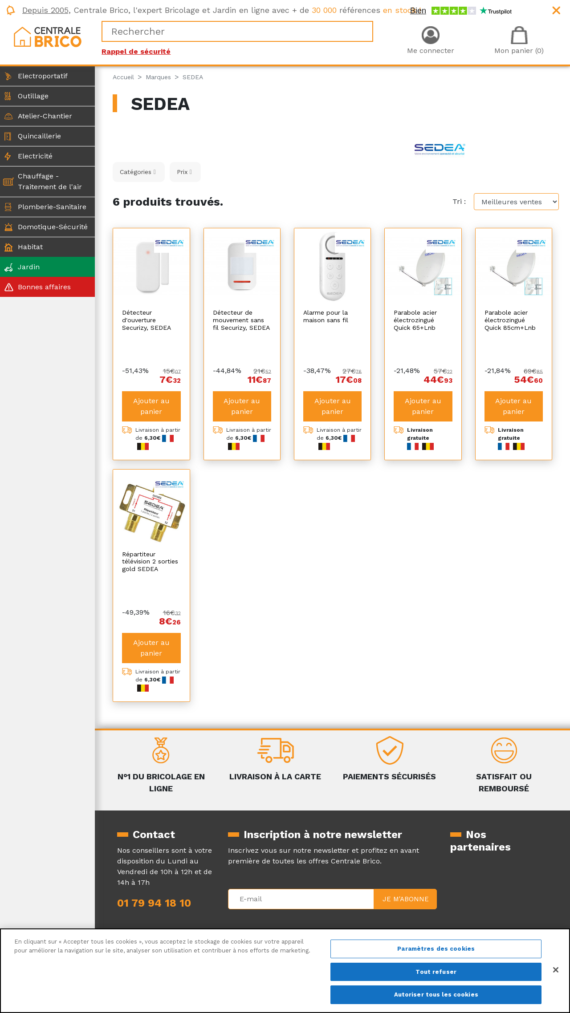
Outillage (33, 96)
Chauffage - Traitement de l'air (50, 181)
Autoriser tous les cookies (436, 994)
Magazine (133, 924)
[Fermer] (556, 970)
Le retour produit (369, 924)
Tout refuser (435, 971)
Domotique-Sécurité (53, 227)
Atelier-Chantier (45, 116)
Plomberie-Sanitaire (52, 207)
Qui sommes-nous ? (152, 913)
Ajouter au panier (151, 382)
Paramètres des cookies (436, 948)
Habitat (30, 247)
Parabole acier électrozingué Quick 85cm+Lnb (510, 320)
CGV (235, 924)
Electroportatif (43, 76)
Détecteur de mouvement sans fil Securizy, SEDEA (241, 320)
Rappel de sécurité (136, 51)
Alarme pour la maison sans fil (325, 316)
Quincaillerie (39, 136)
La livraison (359, 913)
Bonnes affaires (44, 287)
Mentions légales (256, 913)
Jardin (29, 267)
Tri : (459, 201)
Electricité (35, 156)
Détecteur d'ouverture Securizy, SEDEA (146, 320)
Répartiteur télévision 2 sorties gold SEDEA (150, 538)
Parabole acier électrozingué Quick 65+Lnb (415, 320)
